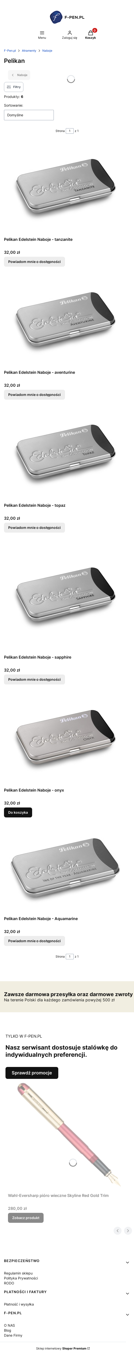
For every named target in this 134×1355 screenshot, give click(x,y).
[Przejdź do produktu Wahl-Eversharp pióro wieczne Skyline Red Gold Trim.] (69, 1135)
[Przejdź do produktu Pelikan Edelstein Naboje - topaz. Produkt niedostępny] (67, 454)
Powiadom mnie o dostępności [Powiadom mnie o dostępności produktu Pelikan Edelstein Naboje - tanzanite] (34, 261)
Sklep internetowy (61, 1348)
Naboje (47, 50)
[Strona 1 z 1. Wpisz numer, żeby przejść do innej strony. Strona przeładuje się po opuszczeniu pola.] (70, 131)
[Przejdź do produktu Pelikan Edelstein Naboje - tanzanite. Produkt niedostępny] (67, 188)
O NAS (9, 1325)
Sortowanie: (13, 105)
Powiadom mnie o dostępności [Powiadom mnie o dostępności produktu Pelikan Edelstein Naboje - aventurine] (34, 394)
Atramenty (29, 50)
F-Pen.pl (10, 50)
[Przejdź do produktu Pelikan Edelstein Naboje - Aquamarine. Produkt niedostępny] (67, 869)
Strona (60, 131)
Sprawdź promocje (32, 1072)
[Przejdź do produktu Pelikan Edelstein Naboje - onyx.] (67, 738)
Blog (7, 1330)
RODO (9, 1283)
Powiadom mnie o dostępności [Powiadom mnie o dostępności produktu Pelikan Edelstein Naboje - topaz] (34, 527)
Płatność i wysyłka (19, 1304)
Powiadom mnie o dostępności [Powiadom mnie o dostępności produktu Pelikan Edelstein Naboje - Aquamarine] (34, 941)
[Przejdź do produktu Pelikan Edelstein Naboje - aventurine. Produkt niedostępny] (67, 321)
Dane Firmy (13, 1335)
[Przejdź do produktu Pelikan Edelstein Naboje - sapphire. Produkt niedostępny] (67, 596)
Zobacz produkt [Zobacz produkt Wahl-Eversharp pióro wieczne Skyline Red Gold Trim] (25, 1218)
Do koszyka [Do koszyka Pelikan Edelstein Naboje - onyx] (18, 812)
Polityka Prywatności (21, 1278)
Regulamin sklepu (18, 1273)
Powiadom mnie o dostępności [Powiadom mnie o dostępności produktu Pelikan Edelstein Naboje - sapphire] (34, 679)
